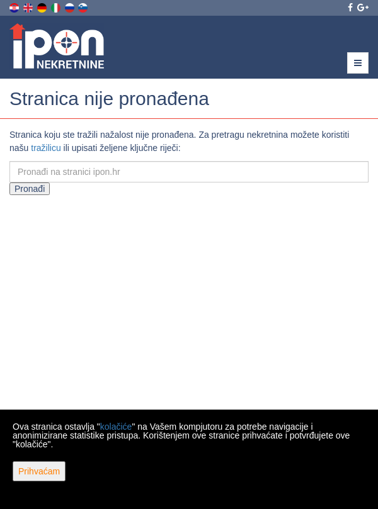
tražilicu (45, 148)
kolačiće (116, 427)
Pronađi (29, 189)
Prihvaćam (39, 471)
